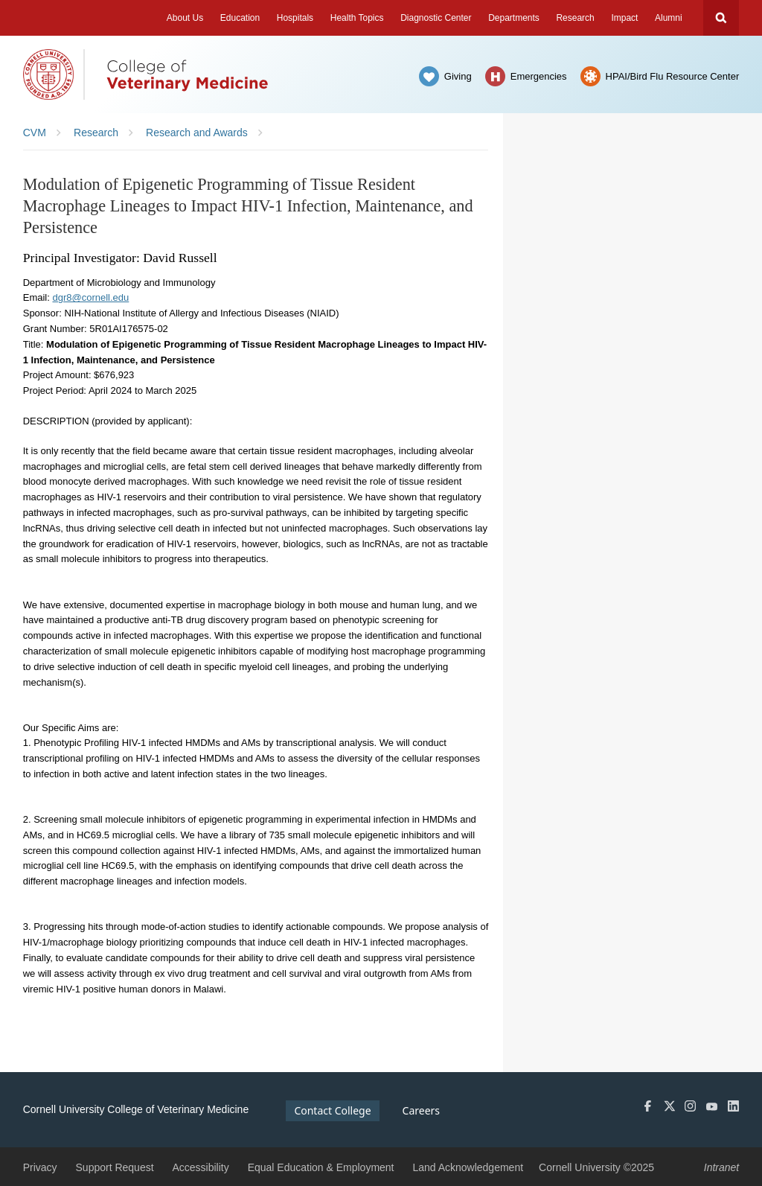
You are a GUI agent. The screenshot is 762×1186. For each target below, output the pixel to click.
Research (575, 18)
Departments (514, 18)
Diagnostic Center (435, 18)
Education (240, 18)
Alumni (668, 18)
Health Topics (357, 18)
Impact (624, 18)
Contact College (332, 1110)
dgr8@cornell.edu (90, 297)
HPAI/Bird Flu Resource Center (673, 76)
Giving (458, 76)
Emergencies (538, 76)
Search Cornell (721, 18)
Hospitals (295, 18)
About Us (185, 18)
